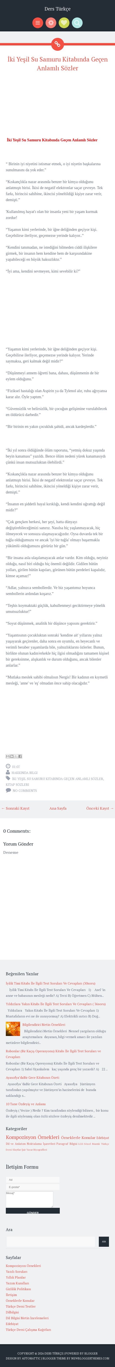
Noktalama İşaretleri (41, 1144)
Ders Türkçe (57, 8)
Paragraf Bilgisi (66, 1144)
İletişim (11, 1295)
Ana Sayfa (57, 808)
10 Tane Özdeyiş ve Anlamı (26, 1104)
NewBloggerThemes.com (90, 1358)
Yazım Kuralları (17, 1283)
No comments (25, 790)
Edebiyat (102, 1138)
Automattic (31, 1358)
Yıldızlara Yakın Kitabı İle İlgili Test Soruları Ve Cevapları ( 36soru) (56, 1004)
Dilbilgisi (12, 1312)
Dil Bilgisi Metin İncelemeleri (27, 1318)
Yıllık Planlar (16, 1277)
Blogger (91, 1353)
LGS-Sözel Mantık (89, 1143)
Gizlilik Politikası (18, 1289)
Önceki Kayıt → (100, 808)
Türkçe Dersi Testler (21, 1306)
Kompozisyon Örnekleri (32, 1137)
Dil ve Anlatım (16, 1144)
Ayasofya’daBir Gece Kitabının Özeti (32, 1077)
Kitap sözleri (17, 784)
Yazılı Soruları (16, 1271)
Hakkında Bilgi (25, 773)
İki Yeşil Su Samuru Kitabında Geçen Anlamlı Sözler (57, 779)
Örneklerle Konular (78, 1137)
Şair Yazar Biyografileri (34, 1149)
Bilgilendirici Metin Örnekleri (43, 1024)
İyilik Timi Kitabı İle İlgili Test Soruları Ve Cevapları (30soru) (50, 983)
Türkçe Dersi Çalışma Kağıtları (28, 1329)
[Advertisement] (57, 107)
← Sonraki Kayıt (15, 808)
